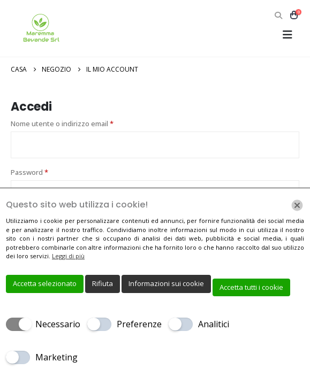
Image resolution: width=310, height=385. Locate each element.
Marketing (56, 357)
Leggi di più (68, 256)
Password (44, 171)
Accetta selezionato (45, 283)
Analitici (213, 324)
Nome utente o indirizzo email (77, 123)
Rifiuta (102, 283)
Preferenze (139, 324)
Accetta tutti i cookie (251, 287)
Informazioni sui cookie (166, 283)
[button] (278, 15)
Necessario (57, 324)
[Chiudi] (297, 205)
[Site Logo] (40, 28)
